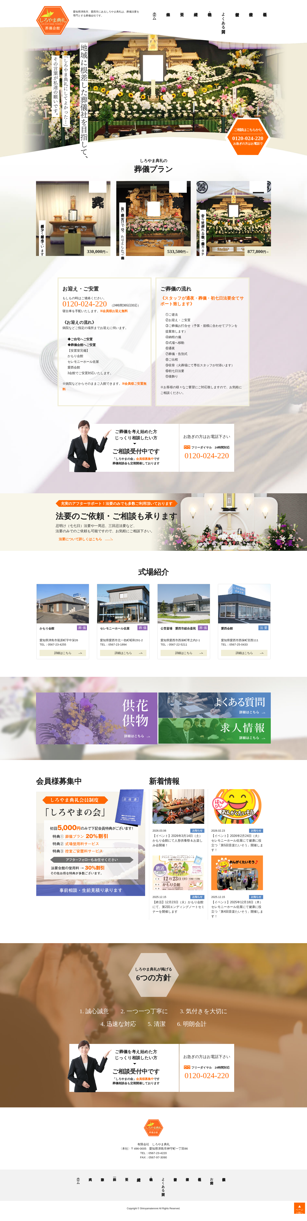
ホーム (155, 14)
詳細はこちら (62, 653)
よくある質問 (223, 18)
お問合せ (211, 1179)
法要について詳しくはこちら (81, 540)
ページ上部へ (297, 1213)
